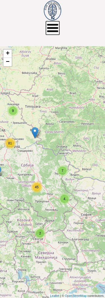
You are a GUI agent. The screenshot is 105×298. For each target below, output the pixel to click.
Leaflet (54, 295)
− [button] (8, 62)
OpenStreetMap (76, 295)
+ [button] (8, 54)
